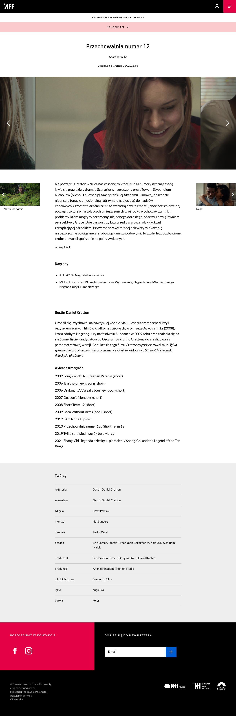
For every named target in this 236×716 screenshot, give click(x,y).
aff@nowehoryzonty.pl (23, 688)
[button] (227, 123)
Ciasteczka (16, 699)
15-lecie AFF (116, 27)
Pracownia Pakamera (35, 691)
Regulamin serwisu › (21, 695)
